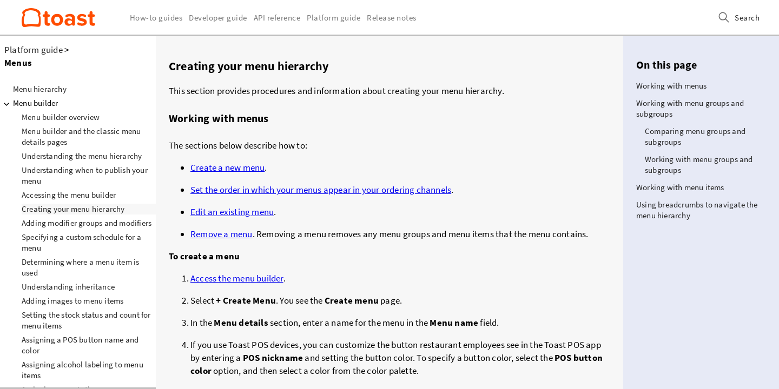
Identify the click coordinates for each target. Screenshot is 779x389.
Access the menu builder (236, 278)
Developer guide (218, 17)
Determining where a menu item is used (80, 267)
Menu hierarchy (40, 89)
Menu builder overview (61, 117)
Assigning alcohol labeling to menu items (82, 369)
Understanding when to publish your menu (85, 175)
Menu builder (29, 103)
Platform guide (33, 50)
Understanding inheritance (68, 286)
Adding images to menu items (72, 301)
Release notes (392, 17)
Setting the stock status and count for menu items (86, 320)
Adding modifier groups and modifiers (86, 223)
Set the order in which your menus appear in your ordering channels (320, 190)
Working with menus (671, 86)
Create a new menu (227, 167)
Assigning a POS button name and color (80, 345)
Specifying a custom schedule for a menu (81, 242)
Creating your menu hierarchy (73, 209)
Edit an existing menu (232, 212)
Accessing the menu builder (69, 195)
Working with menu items (680, 187)
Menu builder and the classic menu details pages (81, 136)
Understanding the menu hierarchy (82, 156)
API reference (277, 17)
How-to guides (156, 17)
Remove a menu (221, 234)
